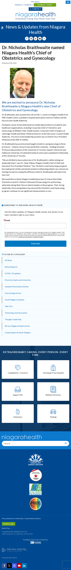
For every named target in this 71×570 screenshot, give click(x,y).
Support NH (18, 395)
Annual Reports (11, 267)
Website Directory (53, 395)
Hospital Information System (16, 286)
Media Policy (19, 518)
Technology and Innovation (16, 313)
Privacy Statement (8, 518)
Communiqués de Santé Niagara (18, 332)
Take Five (9, 306)
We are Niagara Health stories (17, 326)
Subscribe (35, 244)
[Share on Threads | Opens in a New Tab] (31, 38)
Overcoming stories (13, 293)
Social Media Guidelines (33, 518)
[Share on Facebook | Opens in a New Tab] (27, 38)
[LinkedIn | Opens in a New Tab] (24, 565)
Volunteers (17, 417)
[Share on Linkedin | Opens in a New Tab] (35, 38)
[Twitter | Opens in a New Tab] (9, 565)
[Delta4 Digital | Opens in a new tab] (14, 550)
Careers (28, 5)
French (18, 5)
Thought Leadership (13, 319)
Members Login (8, 524)
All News (8, 260)
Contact (36, 9)
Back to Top (5, 528)
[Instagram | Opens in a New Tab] (14, 565)
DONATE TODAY (45, 5)
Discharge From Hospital (53, 373)
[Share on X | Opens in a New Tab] (44, 38)
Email (7, 220)
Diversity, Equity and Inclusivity (18, 280)
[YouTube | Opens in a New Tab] (19, 565)
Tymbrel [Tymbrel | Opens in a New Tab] (14, 558)
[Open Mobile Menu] (68, 2)
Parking (53, 417)
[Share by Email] (40, 38)
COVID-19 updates (13, 273)
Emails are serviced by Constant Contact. (31, 237)
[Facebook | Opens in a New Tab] (4, 565)
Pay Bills (35, 2)
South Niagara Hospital (14, 300)
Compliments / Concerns (18, 373)
